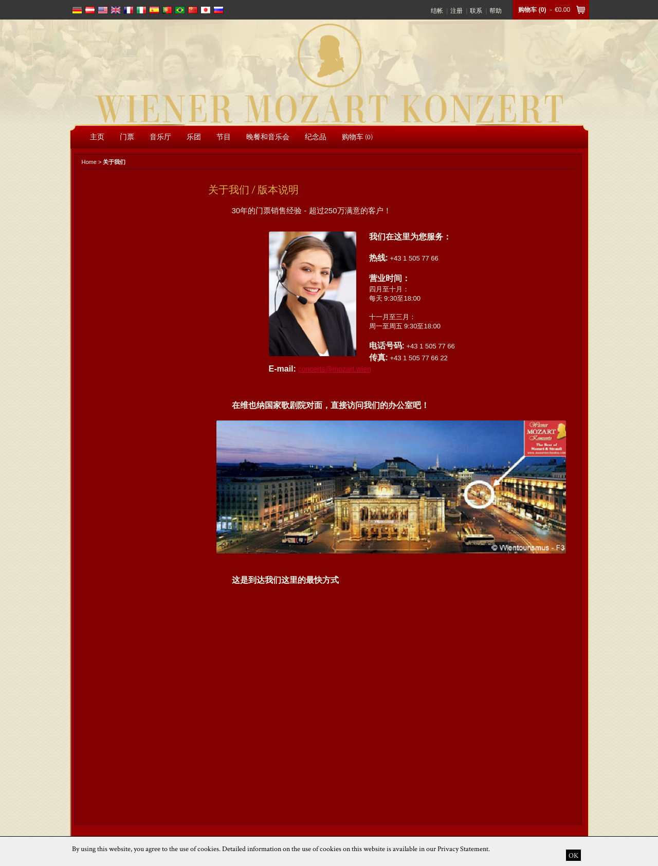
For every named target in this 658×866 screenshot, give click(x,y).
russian (218, 10)
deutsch (77, 10)
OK (573, 855)
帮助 (495, 10)
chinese (193, 10)
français (128, 10)
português (167, 10)
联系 (476, 10)
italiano (141, 10)
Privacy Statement (462, 848)
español (154, 10)
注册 (456, 10)
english (103, 10)
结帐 (437, 10)
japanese (205, 10)
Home (89, 162)
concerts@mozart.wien (334, 369)
